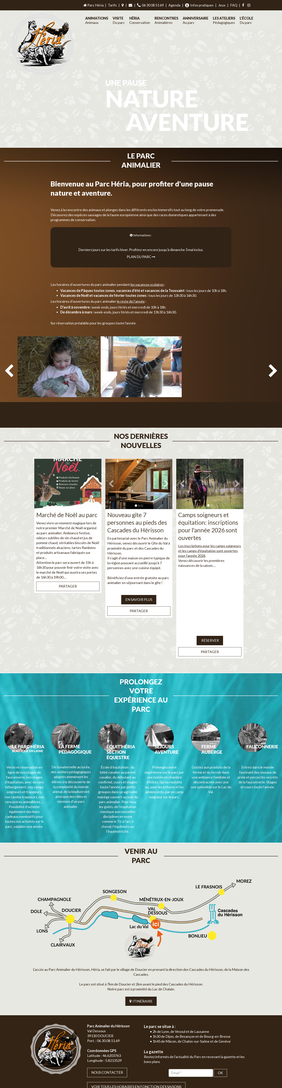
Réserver (210, 622)
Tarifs (112, 5)
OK (220, 1018)
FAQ (233, 5)
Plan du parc (141, 247)
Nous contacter (107, 1017)
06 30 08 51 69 (150, 5)
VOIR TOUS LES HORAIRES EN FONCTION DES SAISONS (136, 1032)
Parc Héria (93, 5)
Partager (68, 568)
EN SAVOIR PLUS (138, 581)
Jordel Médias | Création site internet (148, 1072)
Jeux (221, 5)
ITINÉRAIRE (141, 946)
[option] (58, 370)
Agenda (174, 5)
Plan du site (224, 1072)
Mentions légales (243, 1072)
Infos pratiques (199, 5)
